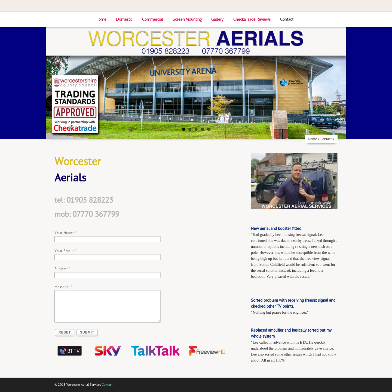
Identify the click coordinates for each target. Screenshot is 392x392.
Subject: (61, 269)
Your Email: (64, 251)
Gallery (217, 19)
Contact (286, 19)
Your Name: (64, 233)
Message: (61, 287)
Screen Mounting (187, 19)
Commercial (152, 19)
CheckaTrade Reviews (252, 19)
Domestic (124, 19)
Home (101, 19)
